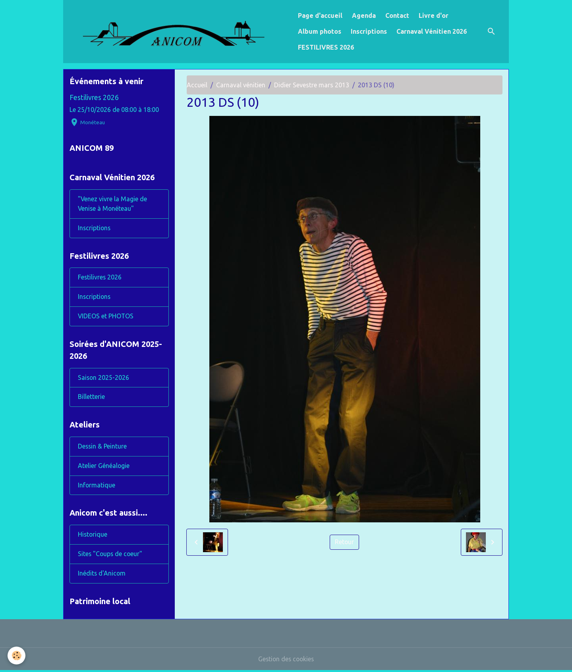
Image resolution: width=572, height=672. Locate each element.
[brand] (179, 31)
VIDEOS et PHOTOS (106, 317)
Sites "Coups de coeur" (111, 555)
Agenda (364, 15)
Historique (93, 536)
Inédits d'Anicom (102, 575)
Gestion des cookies (286, 660)
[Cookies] (17, 655)
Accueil (197, 85)
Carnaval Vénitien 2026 (431, 31)
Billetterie (91, 398)
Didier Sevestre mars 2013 (311, 85)
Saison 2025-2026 (104, 378)
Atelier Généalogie (104, 467)
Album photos (319, 31)
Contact (397, 15)
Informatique (97, 486)
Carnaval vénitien (240, 85)
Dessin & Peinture (103, 447)
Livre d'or (433, 15)
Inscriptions (369, 31)
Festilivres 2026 (94, 97)
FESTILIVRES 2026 (326, 47)
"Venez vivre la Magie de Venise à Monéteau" (112, 204)
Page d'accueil (320, 15)
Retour (344, 542)
